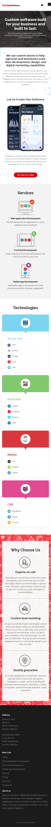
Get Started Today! (25, 175)
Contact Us (7, 785)
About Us (6, 781)
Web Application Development (15, 761)
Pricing (5, 777)
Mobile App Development (13, 769)
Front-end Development (13, 765)
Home (5, 757)
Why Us (5, 773)
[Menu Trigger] (49, 4)
